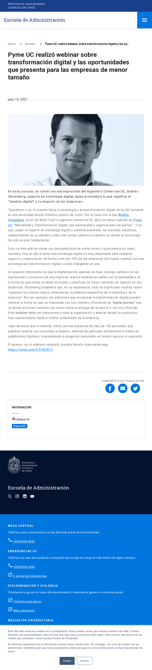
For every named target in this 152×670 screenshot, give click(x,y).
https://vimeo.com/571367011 (30, 350)
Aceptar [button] (67, 660)
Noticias (30, 43)
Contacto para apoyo (27, 601)
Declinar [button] (84, 660)
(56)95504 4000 (24, 541)
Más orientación (24, 610)
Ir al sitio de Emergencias (30, 576)
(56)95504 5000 (24, 566)
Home (11, 43)
